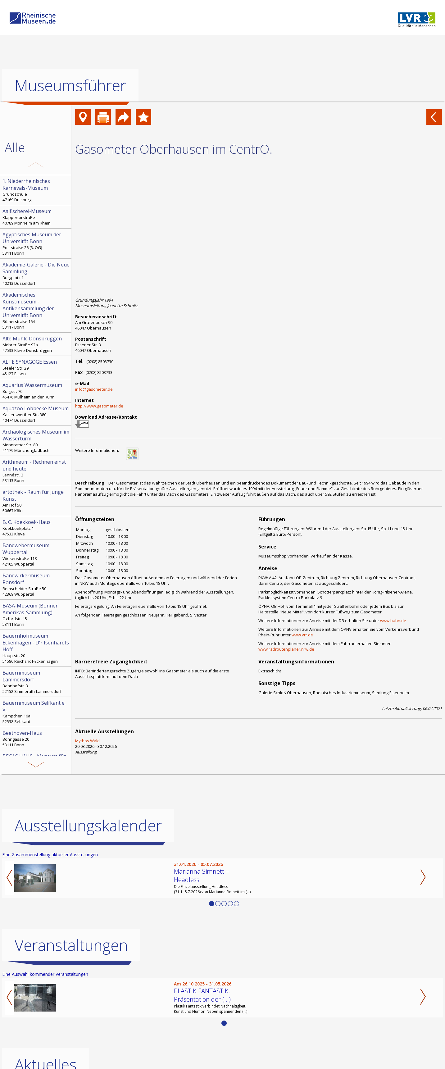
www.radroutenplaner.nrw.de (286, 649)
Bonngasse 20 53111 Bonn (36, 739)
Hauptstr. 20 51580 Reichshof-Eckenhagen (36, 648)
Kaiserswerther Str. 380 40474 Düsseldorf (36, 414)
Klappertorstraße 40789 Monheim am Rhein (36, 217)
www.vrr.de (302, 635)
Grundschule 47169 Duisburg (36, 190)
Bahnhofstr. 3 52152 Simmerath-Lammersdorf (36, 681)
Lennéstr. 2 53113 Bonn (36, 470)
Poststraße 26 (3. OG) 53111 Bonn (36, 243)
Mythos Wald (87, 741)
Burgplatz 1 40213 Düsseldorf (36, 273)
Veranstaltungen (71, 945)
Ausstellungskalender (88, 825)
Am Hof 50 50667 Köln (36, 501)
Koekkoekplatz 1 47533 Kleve (36, 528)
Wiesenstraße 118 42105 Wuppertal (36, 554)
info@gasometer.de (94, 389)
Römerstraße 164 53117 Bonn (36, 310)
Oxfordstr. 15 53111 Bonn (36, 614)
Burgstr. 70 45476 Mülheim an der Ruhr (36, 391)
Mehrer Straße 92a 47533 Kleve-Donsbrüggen (36, 344)
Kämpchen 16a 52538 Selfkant (36, 711)
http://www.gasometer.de (99, 406)
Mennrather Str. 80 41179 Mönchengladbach (36, 440)
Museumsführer (70, 85)
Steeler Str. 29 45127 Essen (36, 367)
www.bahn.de (393, 620)
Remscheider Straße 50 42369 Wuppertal (36, 584)
